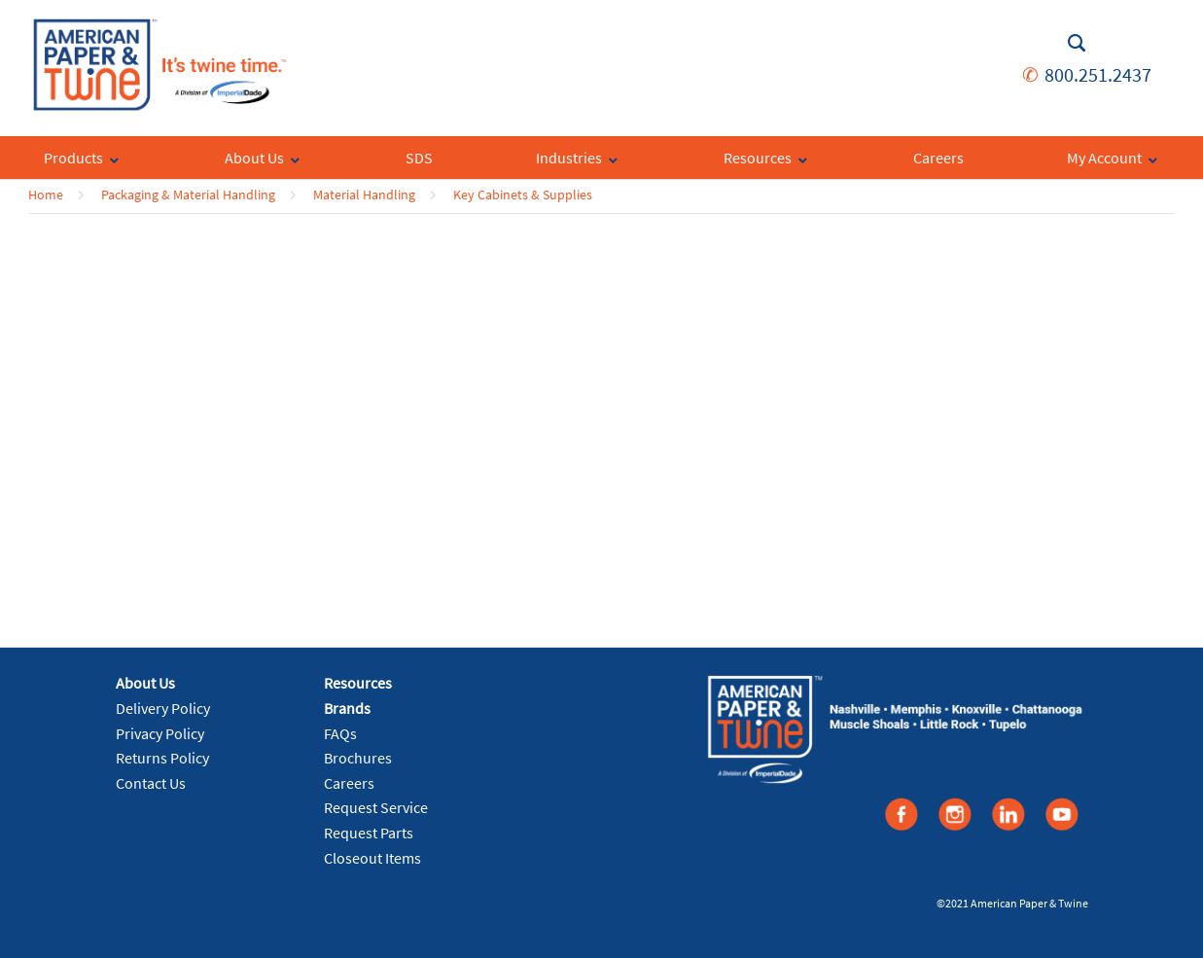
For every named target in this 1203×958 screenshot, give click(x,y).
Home (45, 194)
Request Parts (368, 832)
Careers (349, 783)
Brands (347, 708)
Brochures (358, 757)
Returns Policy (162, 757)
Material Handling (364, 194)
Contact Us (151, 783)
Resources (358, 682)
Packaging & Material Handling (188, 194)
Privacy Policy (160, 733)
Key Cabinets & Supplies (522, 194)
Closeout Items (372, 858)
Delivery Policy (163, 708)
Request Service (376, 807)
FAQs (340, 733)
